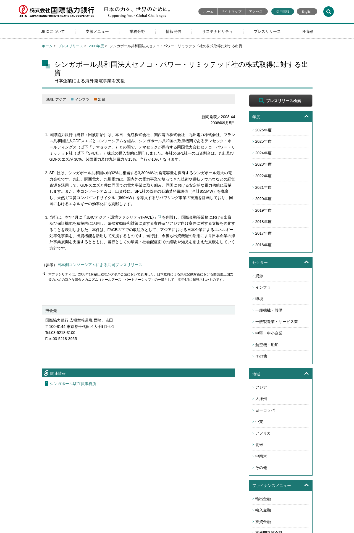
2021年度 (263, 187)
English (306, 12)
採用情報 (282, 12)
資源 (259, 276)
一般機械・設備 (268, 310)
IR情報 (307, 31)
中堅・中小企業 (268, 333)
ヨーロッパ (265, 410)
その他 (261, 356)
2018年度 (263, 221)
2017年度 (263, 233)
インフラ (263, 287)
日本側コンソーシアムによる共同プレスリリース (99, 264)
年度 (256, 117)
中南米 (261, 456)
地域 (256, 374)
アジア (261, 387)
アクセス (256, 12)
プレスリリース (267, 31)
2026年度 (263, 130)
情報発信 (173, 31)
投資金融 (263, 521)
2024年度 (263, 153)
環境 (259, 298)
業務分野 (137, 31)
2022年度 (263, 176)
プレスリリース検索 (283, 101)
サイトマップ (231, 12)
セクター (260, 262)
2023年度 (263, 164)
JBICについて (53, 31)
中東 (259, 422)
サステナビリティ (217, 31)
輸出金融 (263, 499)
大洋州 (261, 398)
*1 (159, 216)
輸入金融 (263, 510)
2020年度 (263, 199)
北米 (259, 444)
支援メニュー (97, 31)
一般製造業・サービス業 (276, 321)
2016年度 (263, 245)
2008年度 (96, 46)
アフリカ (263, 433)
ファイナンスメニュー (271, 485)
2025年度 (263, 141)
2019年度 (263, 210)
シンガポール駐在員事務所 (73, 383)
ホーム (208, 12)
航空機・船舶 (267, 345)
